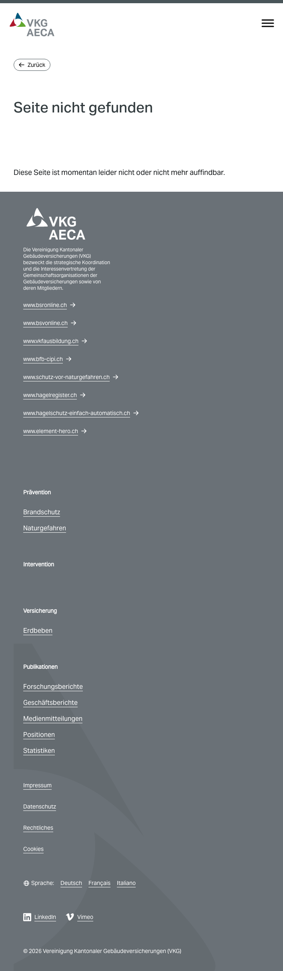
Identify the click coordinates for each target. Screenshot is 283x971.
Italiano (126, 883)
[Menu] (267, 23)
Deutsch (71, 883)
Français (99, 883)
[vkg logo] (32, 24)
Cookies (33, 849)
